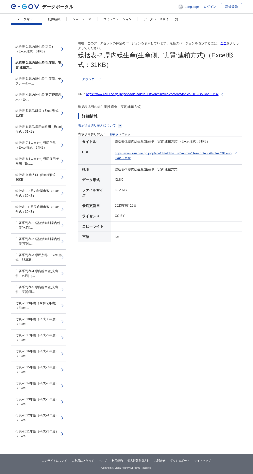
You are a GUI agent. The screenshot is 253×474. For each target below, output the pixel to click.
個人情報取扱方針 (138, 460)
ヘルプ (103, 460)
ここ (223, 43)
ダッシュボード (180, 460)
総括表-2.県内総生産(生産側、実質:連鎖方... (38, 65)
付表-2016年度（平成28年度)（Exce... (36, 354)
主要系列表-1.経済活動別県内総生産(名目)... (37, 225)
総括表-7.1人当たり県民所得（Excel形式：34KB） (35, 145)
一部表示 (112, 134)
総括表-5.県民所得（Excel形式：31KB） (38, 113)
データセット (26, 19)
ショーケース (81, 19)
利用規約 (117, 460)
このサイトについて (54, 460)
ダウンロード (91, 79)
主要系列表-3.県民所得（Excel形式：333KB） (38, 257)
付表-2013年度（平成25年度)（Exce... (36, 402)
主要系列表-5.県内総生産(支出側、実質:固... (36, 289)
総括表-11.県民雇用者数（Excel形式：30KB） (37, 209)
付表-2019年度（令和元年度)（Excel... (35, 305)
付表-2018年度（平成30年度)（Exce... (36, 321)
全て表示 (124, 134)
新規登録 (231, 6)
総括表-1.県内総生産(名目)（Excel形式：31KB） (34, 49)
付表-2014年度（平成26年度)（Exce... (36, 386)
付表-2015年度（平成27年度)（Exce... (36, 370)
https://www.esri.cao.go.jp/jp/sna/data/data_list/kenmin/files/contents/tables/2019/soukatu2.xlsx (152, 94)
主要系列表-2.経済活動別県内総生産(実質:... (37, 241)
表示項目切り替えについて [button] (100, 125)
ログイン (210, 6)
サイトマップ (202, 460)
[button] (188, 6)
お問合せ (159, 460)
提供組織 (54, 19)
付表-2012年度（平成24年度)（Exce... (36, 418)
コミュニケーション (117, 19)
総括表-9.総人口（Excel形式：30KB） (37, 177)
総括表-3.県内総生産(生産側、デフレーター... (38, 81)
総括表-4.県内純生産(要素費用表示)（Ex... (38, 97)
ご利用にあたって (83, 460)
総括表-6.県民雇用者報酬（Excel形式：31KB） (38, 129)
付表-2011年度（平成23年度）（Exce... (37, 434)
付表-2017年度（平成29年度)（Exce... (36, 337)
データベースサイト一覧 (160, 19)
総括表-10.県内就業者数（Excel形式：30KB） (37, 193)
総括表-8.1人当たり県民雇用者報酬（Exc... (37, 161)
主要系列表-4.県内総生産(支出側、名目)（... (36, 273)
